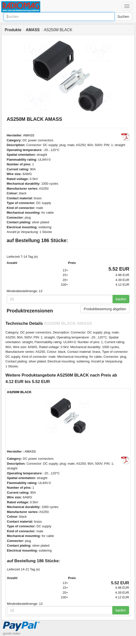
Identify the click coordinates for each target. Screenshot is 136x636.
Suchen (123, 17)
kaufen (121, 299)
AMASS (29, 135)
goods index (11, 633)
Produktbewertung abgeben (105, 309)
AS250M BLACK (19, 392)
